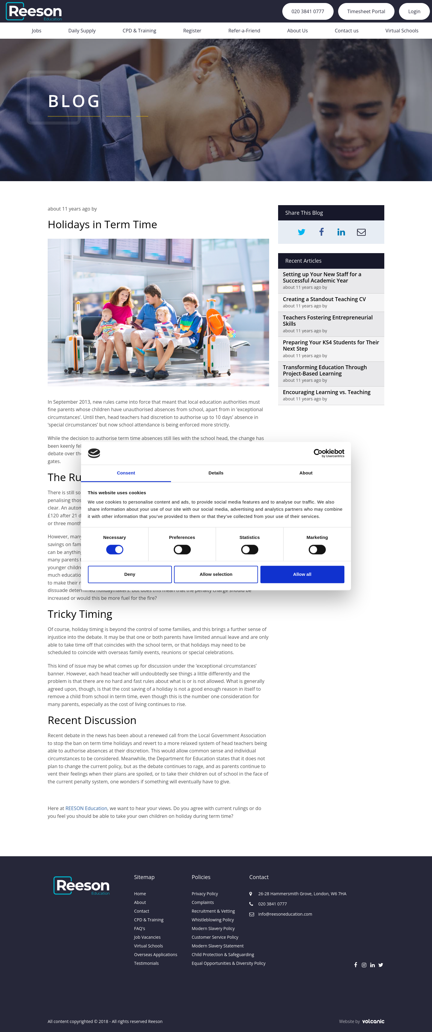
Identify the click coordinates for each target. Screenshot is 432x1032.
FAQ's (139, 928)
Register (192, 30)
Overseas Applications (155, 954)
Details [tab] (216, 473)
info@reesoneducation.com (278, 914)
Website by (361, 1021)
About (140, 902)
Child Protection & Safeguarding (216, 954)
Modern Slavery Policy (213, 928)
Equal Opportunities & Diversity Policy (216, 963)
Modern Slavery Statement (216, 946)
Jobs (36, 30)
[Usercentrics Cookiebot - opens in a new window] (318, 453)
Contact (141, 911)
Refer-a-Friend (244, 30)
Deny (129, 574)
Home (140, 893)
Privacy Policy (205, 893)
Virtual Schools (402, 30)
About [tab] (306, 473)
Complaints (203, 902)
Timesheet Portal (366, 11)
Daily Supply (82, 30)
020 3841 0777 (308, 11)
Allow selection (216, 574)
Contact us (346, 30)
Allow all (302, 574)
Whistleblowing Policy (213, 920)
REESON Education (86, 808)
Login (414, 11)
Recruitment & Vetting (213, 911)
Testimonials (146, 963)
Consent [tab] (126, 473)
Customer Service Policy (215, 937)
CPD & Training (139, 30)
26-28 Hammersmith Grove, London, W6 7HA (278, 893)
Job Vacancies (147, 937)
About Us (297, 30)
